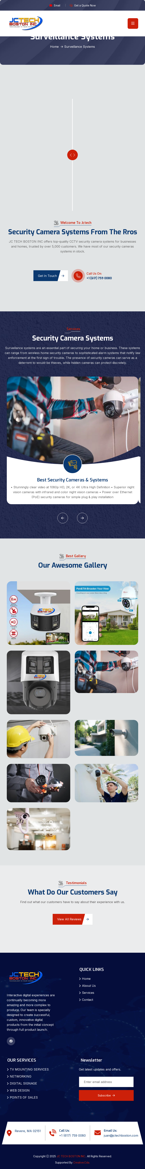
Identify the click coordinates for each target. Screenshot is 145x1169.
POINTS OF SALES (24, 1097)
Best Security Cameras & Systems (72, 480)
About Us (89, 986)
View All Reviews (73, 919)
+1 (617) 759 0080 (99, 278)
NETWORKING (20, 1076)
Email (57, 5)
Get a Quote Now (85, 5)
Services (88, 993)
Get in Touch (51, 276)
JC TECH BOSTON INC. (71, 1156)
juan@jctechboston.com (121, 1135)
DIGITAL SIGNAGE (23, 1083)
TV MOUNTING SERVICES (29, 1069)
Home (54, 46)
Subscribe (106, 1095)
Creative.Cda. (81, 1162)
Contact (87, 1000)
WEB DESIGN (20, 1090)
